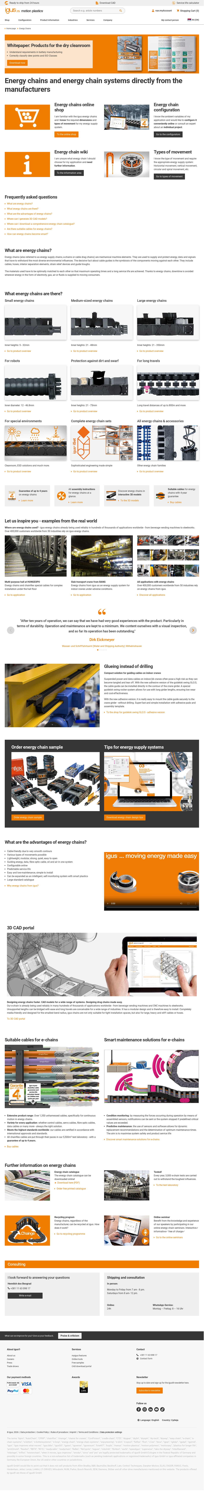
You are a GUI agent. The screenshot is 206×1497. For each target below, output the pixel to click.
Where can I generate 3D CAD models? (27, 218)
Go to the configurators (168, 134)
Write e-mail (25, 1295)
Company (107, 20)
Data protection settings (111, 1432)
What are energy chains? (20, 203)
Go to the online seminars (169, 1237)
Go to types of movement (169, 176)
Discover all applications (152, 595)
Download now (17, 62)
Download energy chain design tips (124, 817)
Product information (49, 20)
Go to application (16, 595)
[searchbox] (95, 10)
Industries (73, 20)
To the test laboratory (167, 1185)
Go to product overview (19, 351)
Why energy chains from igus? (23, 885)
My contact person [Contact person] (170, 20)
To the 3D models (129, 500)
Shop (7, 20)
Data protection (27, 1432)
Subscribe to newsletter (149, 1390)
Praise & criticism (70, 1335)
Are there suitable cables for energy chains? (29, 229)
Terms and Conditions (88, 1432)
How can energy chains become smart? (27, 234)
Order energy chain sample (28, 817)
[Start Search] (121, 10)
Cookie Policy (43, 1432)
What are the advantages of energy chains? (29, 213)
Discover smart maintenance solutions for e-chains (132, 1139)
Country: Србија (170, 1420)
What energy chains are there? (22, 208)
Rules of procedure (59, 1432)
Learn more (27, 500)
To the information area (69, 172)
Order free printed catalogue (71, 1188)
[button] (97, 650)
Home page (10, 29)
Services (90, 20)
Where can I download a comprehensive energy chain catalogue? (41, 223)
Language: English (148, 1420)
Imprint (73, 1432)
